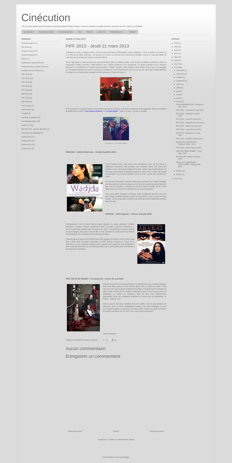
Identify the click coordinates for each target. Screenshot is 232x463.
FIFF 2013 (25, 78)
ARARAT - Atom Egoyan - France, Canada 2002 (128, 214)
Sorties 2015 (26, 149)
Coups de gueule (28, 55)
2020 (176, 43)
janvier (179, 174)
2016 (176, 57)
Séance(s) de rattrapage (30, 133)
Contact (132, 32)
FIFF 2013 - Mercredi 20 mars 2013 (190, 123)
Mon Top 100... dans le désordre (34, 129)
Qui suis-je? (28, 32)
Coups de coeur (27, 51)
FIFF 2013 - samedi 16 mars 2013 (189, 139)
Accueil (116, 431)
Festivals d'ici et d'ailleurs (31, 71)
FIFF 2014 (25, 82)
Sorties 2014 (26, 145)
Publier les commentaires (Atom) (121, 440)
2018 (176, 50)
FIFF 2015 (25, 86)
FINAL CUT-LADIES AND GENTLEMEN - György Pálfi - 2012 (189, 164)
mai (178, 95)
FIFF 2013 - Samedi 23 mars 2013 (189, 110)
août (178, 84)
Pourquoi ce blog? (46, 32)
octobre (179, 77)
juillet (178, 88)
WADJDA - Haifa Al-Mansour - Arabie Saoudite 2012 (91, 152)
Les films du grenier (29, 117)
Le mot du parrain (65, 32)
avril (178, 98)
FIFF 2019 (25, 102)
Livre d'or (101, 32)
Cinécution (45, 17)
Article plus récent (75, 431)
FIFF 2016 (25, 90)
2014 (176, 64)
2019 (176, 47)
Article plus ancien (157, 431)
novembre (180, 74)
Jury (79, 32)
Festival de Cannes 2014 (31, 63)
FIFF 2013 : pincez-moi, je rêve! (188, 148)
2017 (176, 53)
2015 (176, 60)
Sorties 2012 (26, 137)
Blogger (126, 457)
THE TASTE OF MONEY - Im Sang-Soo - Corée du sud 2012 (95, 279)
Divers (23, 59)
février (179, 171)
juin (178, 91)
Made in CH (26, 125)
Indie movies (26, 110)
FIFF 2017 (25, 94)
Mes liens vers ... (117, 32)
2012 (176, 179)
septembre (180, 81)
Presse (89, 32)
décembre (180, 70)
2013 (176, 67)
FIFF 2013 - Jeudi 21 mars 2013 (188, 119)
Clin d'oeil (25, 47)
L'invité (24, 113)
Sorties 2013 (26, 141)
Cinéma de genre (28, 43)
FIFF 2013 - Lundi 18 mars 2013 (188, 130)
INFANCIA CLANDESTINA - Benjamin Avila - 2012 (187, 143)
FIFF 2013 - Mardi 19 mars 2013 (189, 126)
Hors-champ (26, 106)
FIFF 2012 (25, 74)
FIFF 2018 (25, 98)
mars (178, 102)
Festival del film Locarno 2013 (33, 67)
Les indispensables (28, 121)
